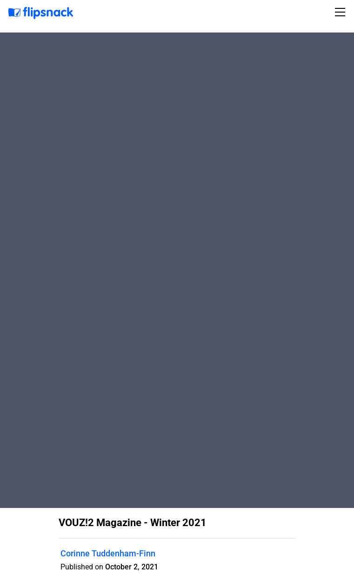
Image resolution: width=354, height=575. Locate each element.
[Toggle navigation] (341, 12)
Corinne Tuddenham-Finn (107, 553)
